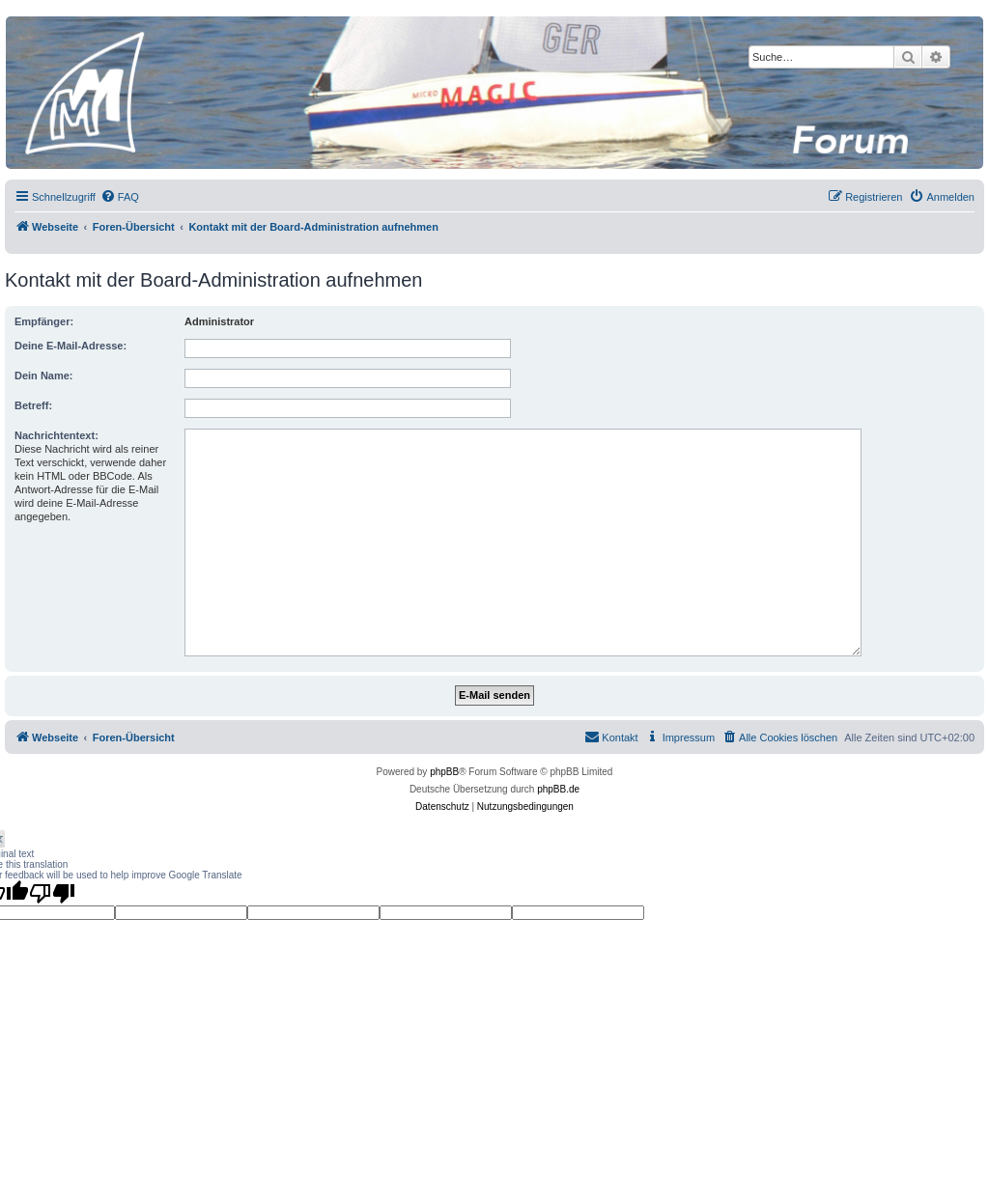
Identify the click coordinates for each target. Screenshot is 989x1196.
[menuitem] (119, 197)
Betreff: (33, 405)
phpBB (444, 771)
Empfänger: (43, 321)
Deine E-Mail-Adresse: (70, 345)
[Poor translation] (52, 892)
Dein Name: (43, 375)
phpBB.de (558, 789)
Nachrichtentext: (56, 435)
